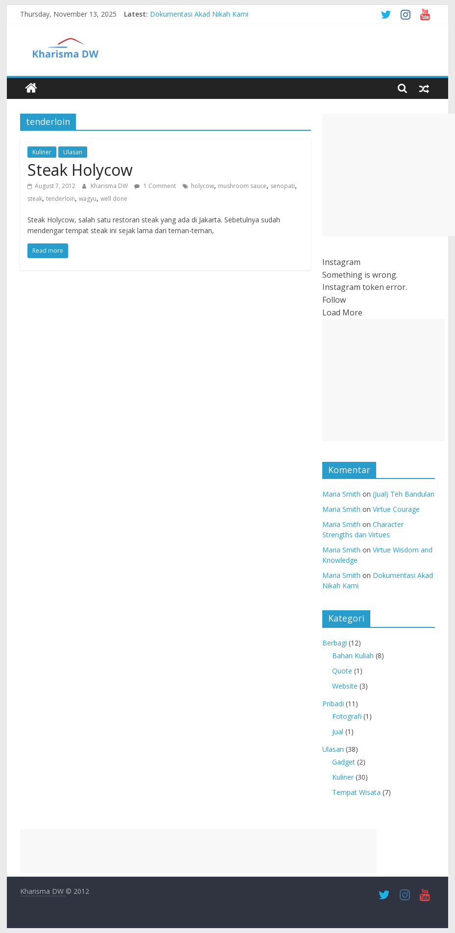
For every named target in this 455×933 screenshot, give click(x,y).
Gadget (343, 761)
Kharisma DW (110, 186)
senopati (282, 186)
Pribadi (333, 703)
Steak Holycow (80, 169)
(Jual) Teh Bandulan (403, 494)
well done (113, 198)
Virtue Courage (396, 509)
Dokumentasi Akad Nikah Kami (199, 14)
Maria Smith (341, 494)
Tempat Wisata (356, 792)
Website (345, 686)
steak (34, 198)
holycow (202, 186)
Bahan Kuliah (353, 655)
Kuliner (41, 152)
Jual (337, 731)
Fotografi (346, 716)
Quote (342, 670)
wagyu (87, 198)
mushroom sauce (242, 186)
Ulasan (72, 152)
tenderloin (60, 198)
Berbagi (334, 642)
